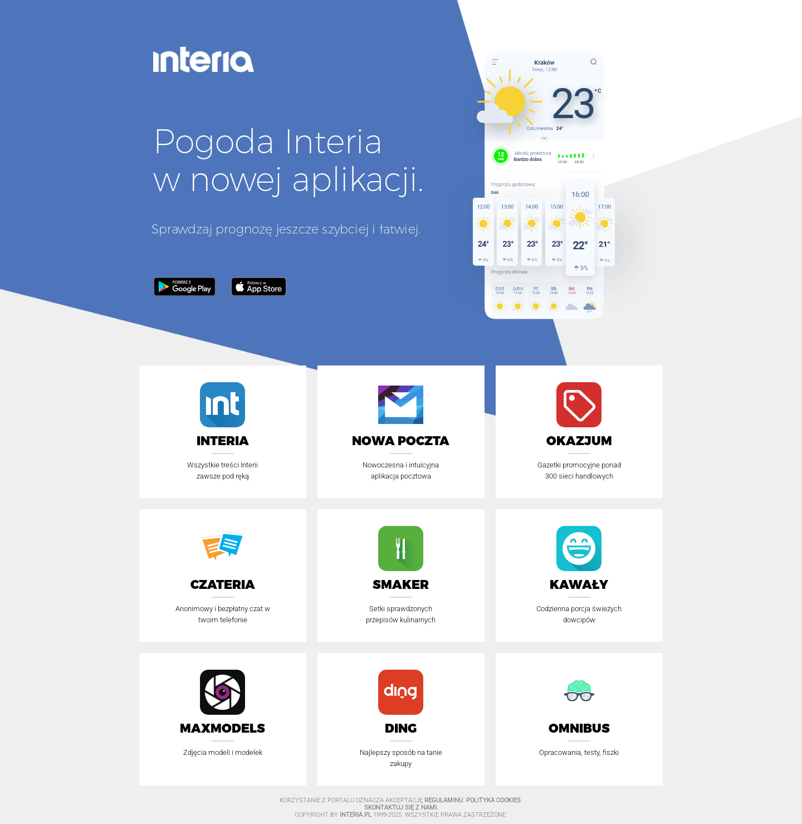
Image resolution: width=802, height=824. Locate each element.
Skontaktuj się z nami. (401, 807)
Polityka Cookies (493, 800)
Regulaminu (443, 800)
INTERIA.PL (355, 814)
